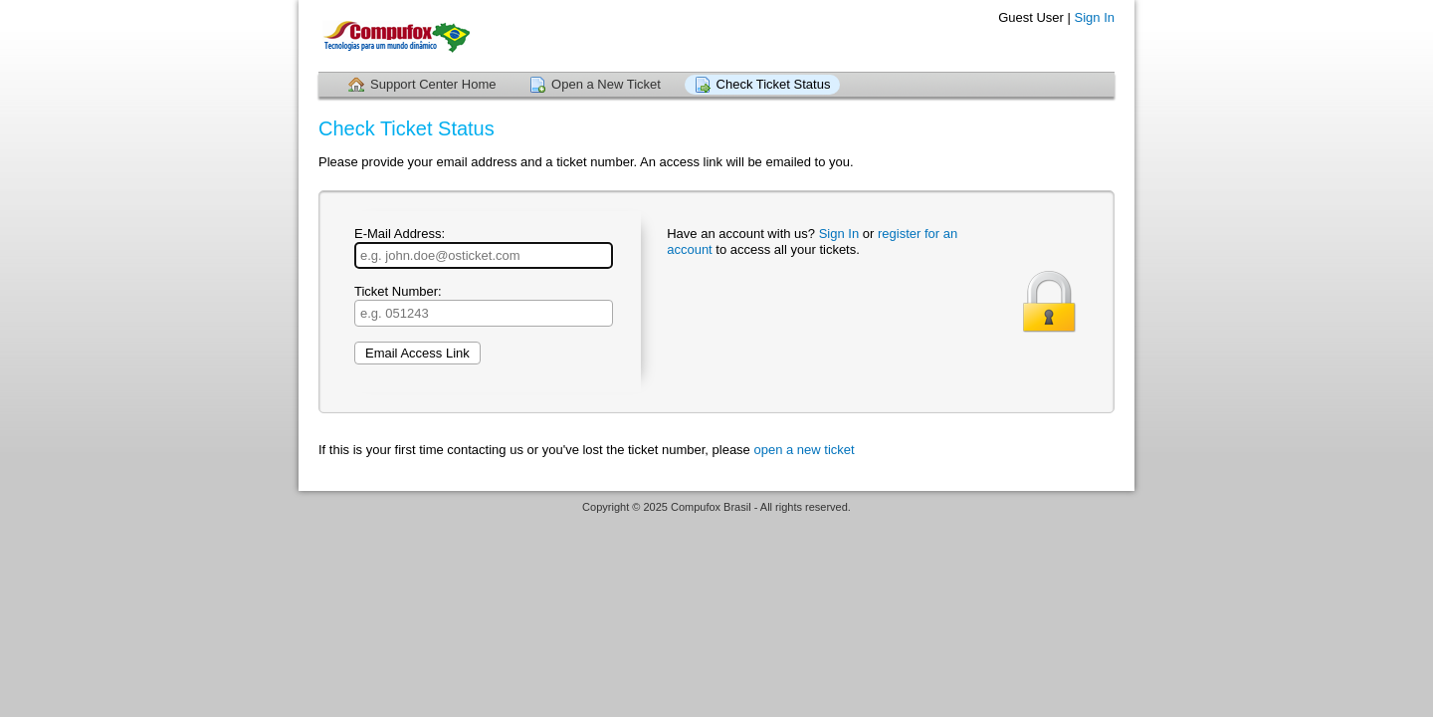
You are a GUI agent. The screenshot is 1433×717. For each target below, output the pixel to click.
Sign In (1095, 17)
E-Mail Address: (483, 247)
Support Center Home (433, 84)
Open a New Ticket (606, 84)
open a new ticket (803, 449)
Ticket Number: (483, 305)
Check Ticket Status (773, 84)
